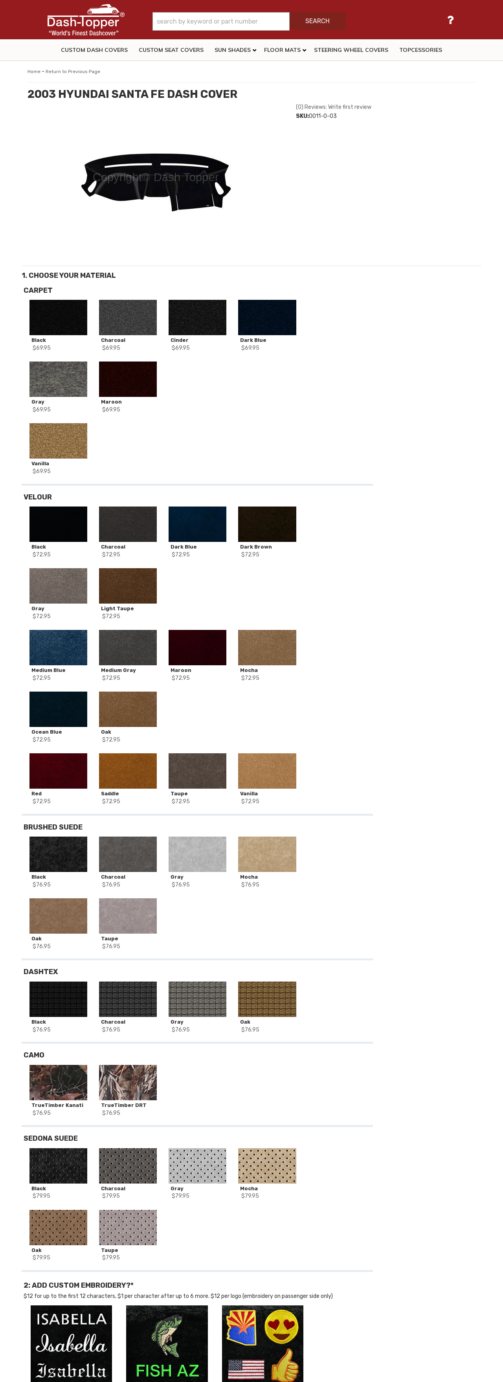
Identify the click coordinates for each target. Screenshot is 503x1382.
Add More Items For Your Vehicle (424, 436)
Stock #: (44, 1172)
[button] (272, 21)
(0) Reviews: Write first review (333, 107)
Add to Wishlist (424, 411)
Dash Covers (50, 1215)
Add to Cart (424, 393)
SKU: (302, 116)
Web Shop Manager (320, 1372)
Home (34, 71)
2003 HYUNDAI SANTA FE (67, 1193)
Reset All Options (424, 461)
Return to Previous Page (73, 71)
